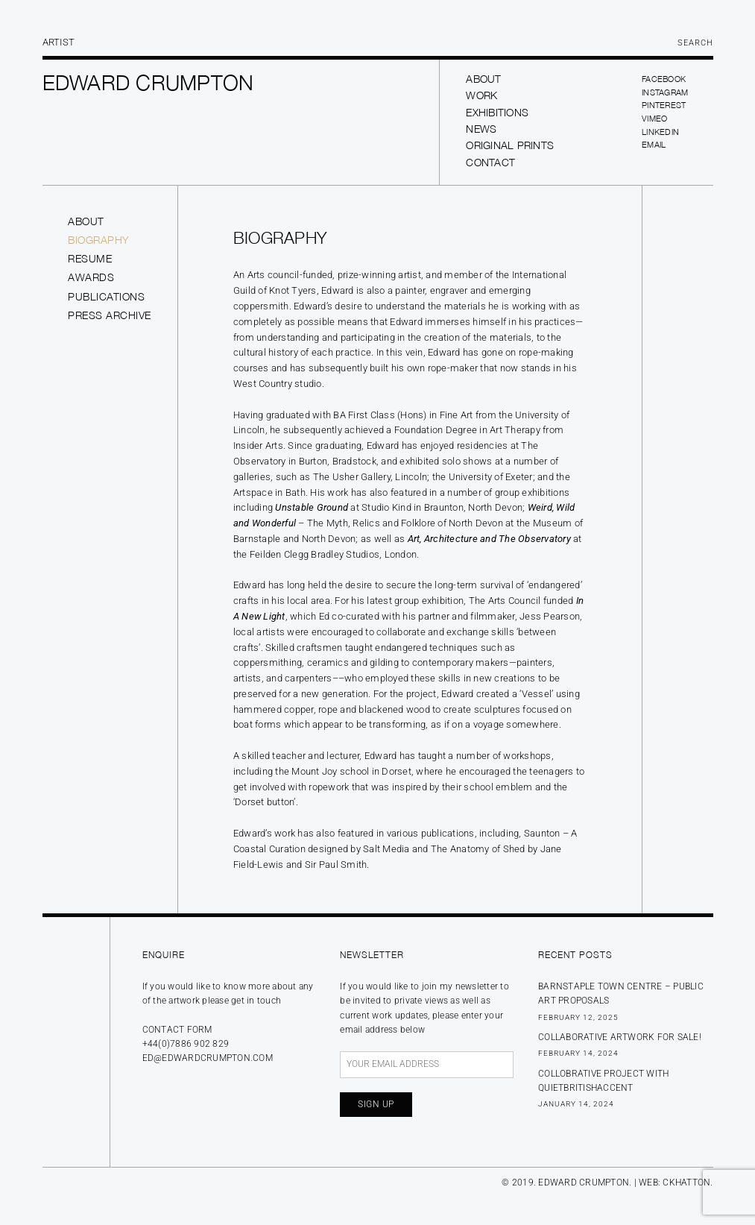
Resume (90, 258)
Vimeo (654, 118)
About (483, 78)
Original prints (510, 145)
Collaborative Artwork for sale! (619, 1037)
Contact (490, 162)
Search (695, 43)
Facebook (664, 79)
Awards (91, 277)
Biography (99, 239)
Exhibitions (497, 112)
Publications (106, 296)
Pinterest (664, 105)
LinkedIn (660, 131)
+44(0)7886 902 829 (186, 1044)
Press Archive (109, 315)
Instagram (665, 92)
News (481, 128)
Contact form (177, 1029)
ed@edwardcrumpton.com (207, 1058)
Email (654, 144)
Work (481, 95)
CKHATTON (686, 1182)
